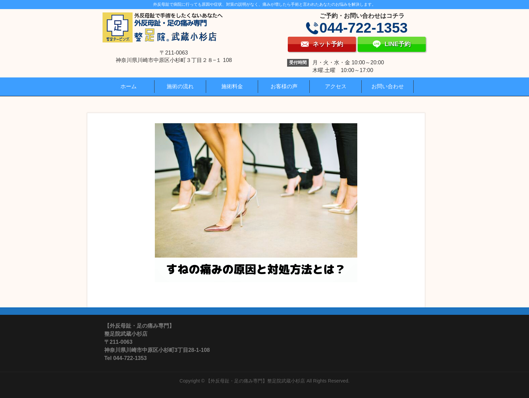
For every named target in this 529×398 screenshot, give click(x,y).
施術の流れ (180, 86)
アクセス (335, 86)
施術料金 (232, 86)
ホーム (128, 86)
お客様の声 (284, 86)
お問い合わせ (387, 86)
